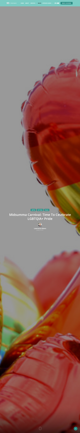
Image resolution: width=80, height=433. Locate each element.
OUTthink (40, 210)
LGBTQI (33, 210)
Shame (47, 210)
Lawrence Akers (40, 228)
